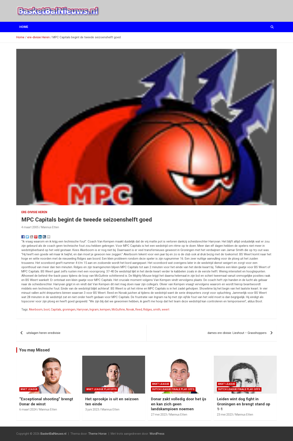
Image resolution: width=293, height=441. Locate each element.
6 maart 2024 (28, 409)
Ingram (94, 309)
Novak (130, 309)
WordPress (157, 434)
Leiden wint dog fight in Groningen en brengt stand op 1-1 (243, 404)
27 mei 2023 (159, 414)
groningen (68, 309)
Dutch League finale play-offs (173, 389)
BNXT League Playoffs (101, 389)
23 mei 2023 (225, 414)
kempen (105, 309)
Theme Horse (97, 434)
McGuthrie (118, 309)
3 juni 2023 (92, 409)
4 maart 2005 (30, 227)
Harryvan (82, 309)
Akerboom (36, 309)
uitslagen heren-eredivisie (43, 333)
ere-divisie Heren (34, 212)
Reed (138, 309)
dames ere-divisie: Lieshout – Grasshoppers (237, 333)
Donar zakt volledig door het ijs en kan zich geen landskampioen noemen (178, 404)
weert (165, 309)
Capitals (56, 309)
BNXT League (29, 389)
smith (157, 309)
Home (23, 27)
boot (47, 309)
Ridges (147, 309)
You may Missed (34, 350)
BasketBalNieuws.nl (53, 434)
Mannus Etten (50, 227)
